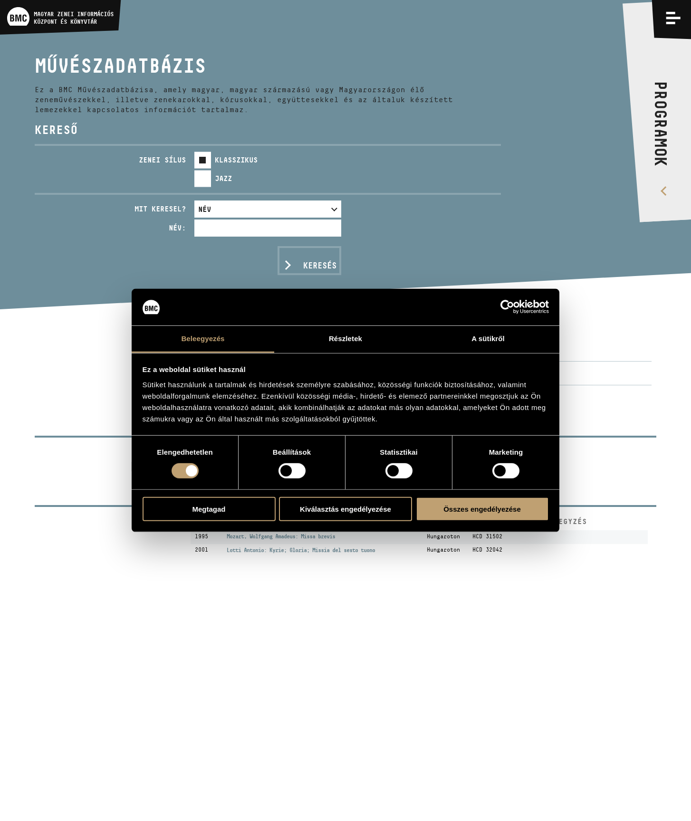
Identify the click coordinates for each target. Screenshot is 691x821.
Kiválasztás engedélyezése (345, 509)
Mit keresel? (160, 208)
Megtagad (208, 509)
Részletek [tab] (345, 338)
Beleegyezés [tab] (202, 338)
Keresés (319, 265)
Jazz (223, 178)
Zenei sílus (162, 159)
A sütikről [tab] (488, 338)
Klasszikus (236, 159)
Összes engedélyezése (482, 509)
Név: (177, 227)
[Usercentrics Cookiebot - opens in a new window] (507, 307)
